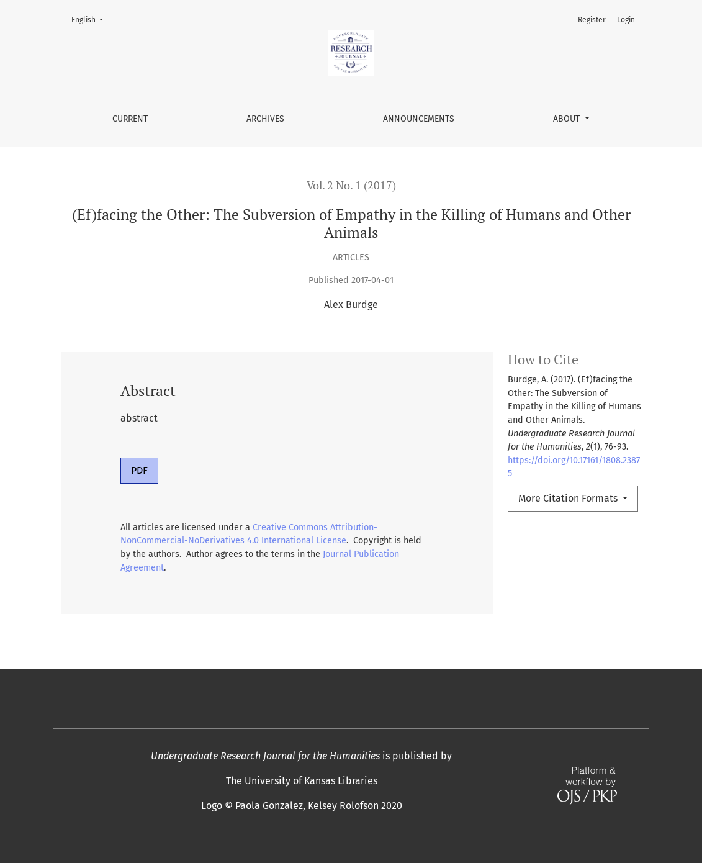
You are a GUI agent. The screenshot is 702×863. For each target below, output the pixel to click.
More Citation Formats (569, 498)
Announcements (418, 119)
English (91, 19)
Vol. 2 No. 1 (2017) (351, 185)
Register (592, 20)
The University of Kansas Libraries (301, 781)
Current (130, 119)
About (567, 119)
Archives (265, 119)
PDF (139, 470)
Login (626, 20)
